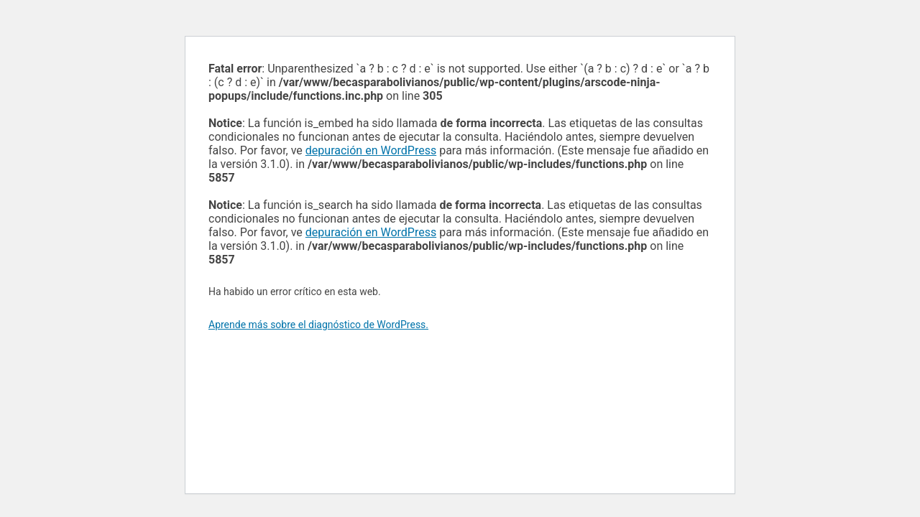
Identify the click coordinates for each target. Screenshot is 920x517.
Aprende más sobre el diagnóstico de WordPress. (318, 324)
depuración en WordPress (370, 150)
